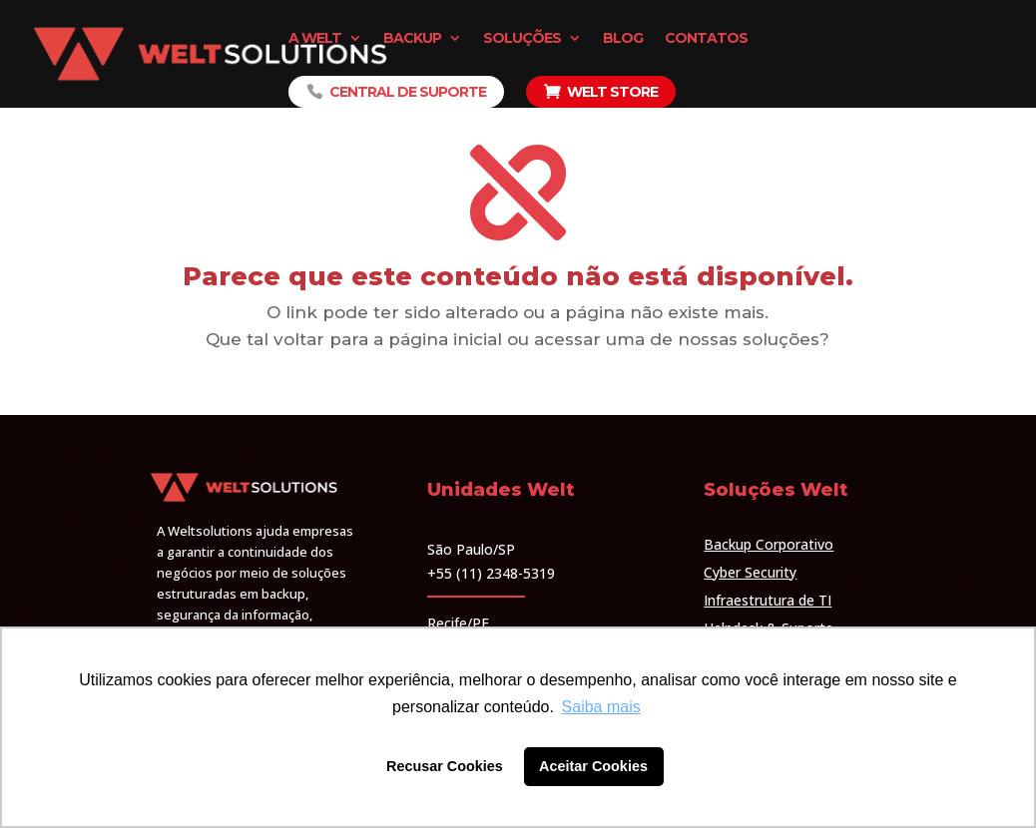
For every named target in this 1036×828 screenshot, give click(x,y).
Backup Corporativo (768, 544)
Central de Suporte (407, 92)
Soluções (522, 39)
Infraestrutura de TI (767, 600)
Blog (623, 39)
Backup (412, 39)
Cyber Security (750, 572)
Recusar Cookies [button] (444, 766)
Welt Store (612, 92)
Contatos (706, 39)
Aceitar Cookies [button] (593, 766)
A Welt (314, 39)
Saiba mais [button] (601, 706)
